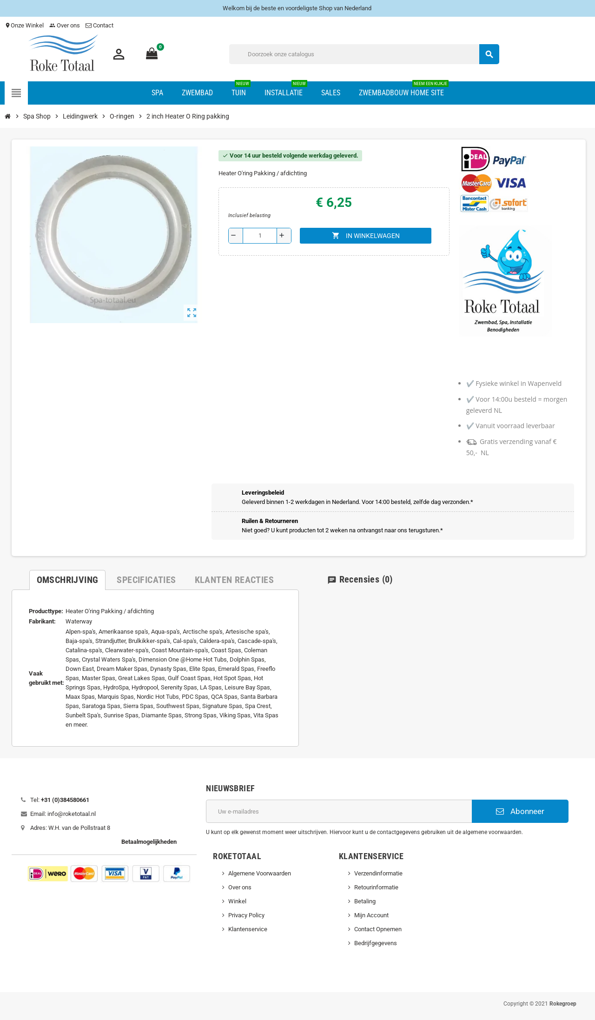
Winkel (237, 901)
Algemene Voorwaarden (259, 873)
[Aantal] (260, 235)
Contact (100, 25)
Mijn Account (371, 915)
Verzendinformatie (378, 873)
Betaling (365, 901)
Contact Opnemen (378, 929)
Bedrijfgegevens (375, 943)
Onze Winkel (24, 25)
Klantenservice (247, 929)
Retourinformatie (376, 887)
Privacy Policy (246, 915)
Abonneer (520, 811)
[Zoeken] (364, 54)
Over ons (64, 25)
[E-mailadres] (339, 811)
